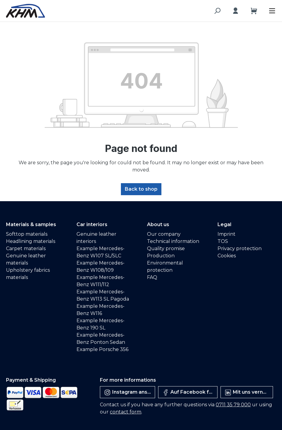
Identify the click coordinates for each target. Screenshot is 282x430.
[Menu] (273, 9)
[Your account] (235, 11)
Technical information (173, 241)
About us (158, 224)
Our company (164, 234)
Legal (224, 224)
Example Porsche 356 (102, 349)
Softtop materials (26, 234)
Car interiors (91, 224)
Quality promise (166, 248)
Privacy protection (240, 248)
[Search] (217, 11)
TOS (223, 241)
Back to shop (141, 189)
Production (161, 256)
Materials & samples (31, 224)
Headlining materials (30, 241)
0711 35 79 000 (233, 404)
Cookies (227, 256)
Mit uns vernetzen (248, 392)
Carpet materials (26, 248)
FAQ (152, 277)
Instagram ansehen (129, 392)
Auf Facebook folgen (190, 392)
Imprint (227, 234)
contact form (125, 412)
